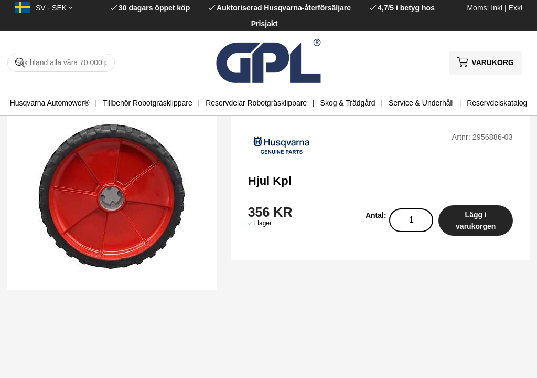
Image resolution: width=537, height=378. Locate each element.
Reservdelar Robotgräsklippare (256, 103)
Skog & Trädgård (347, 103)
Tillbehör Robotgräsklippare (147, 103)
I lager (263, 223)
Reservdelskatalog (497, 103)
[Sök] (61, 63)
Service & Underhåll (421, 103)
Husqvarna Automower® (50, 103)
